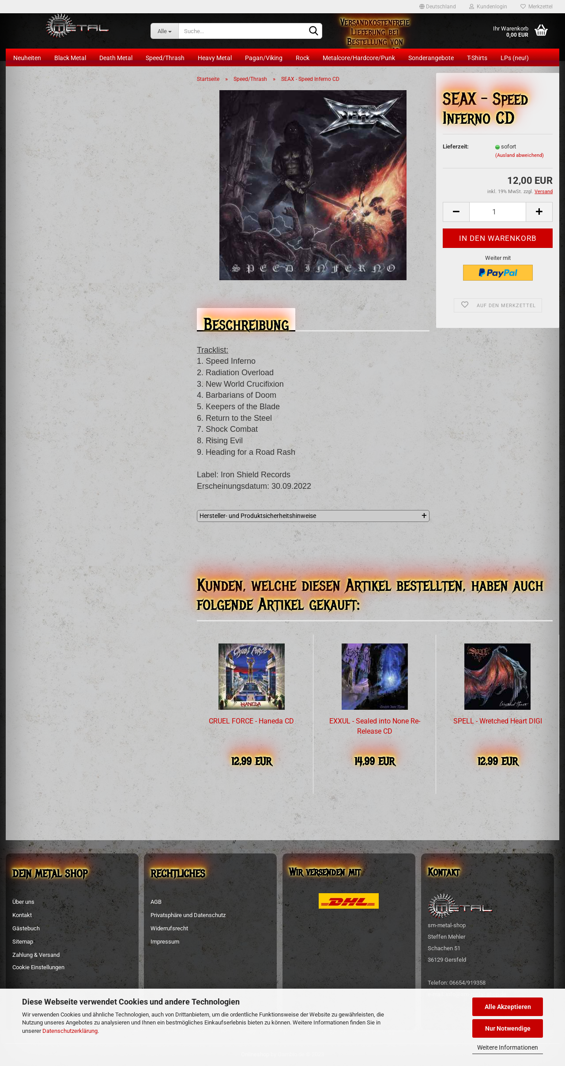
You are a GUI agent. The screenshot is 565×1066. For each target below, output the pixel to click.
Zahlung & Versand (36, 955)
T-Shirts (477, 57)
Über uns (23, 901)
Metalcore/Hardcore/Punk (359, 57)
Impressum (165, 941)
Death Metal (115, 57)
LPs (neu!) (515, 57)
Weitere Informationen (507, 1047)
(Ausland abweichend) (519, 155)
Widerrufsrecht (169, 928)
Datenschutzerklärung (70, 1031)
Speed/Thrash (165, 57)
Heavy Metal (215, 57)
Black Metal (70, 57)
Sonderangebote (431, 57)
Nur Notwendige (508, 1028)
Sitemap (22, 941)
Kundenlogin (488, 7)
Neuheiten (27, 57)
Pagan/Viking (263, 57)
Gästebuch (26, 928)
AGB (156, 901)
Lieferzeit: (456, 146)
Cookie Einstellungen (38, 967)
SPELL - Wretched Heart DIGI (497, 721)
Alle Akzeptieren (508, 1006)
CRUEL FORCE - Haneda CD (251, 721)
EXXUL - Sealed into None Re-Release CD (374, 726)
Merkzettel (536, 7)
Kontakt (22, 915)
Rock (302, 57)
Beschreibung (246, 322)
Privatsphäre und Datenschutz (188, 915)
